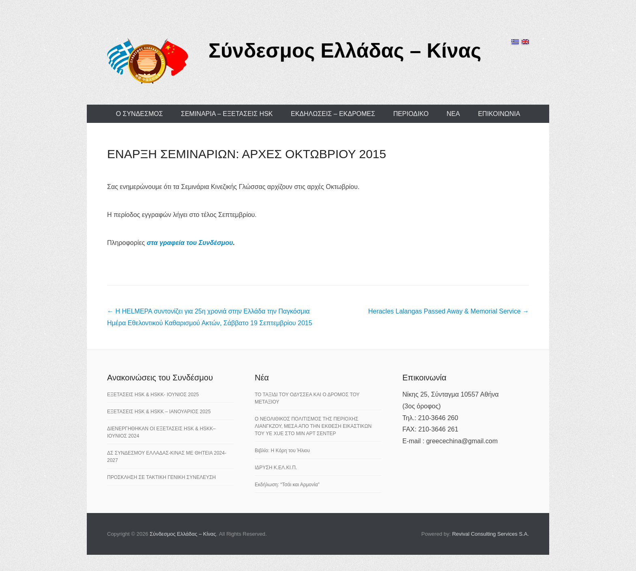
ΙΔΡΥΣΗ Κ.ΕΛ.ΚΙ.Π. (276, 467)
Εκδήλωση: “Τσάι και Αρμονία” (287, 484)
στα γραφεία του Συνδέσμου (190, 242)
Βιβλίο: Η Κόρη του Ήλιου (282, 450)
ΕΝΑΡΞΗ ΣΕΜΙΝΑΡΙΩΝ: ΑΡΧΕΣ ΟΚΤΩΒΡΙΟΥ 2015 (246, 154)
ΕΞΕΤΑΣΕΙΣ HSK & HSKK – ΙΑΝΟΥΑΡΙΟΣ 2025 (159, 411)
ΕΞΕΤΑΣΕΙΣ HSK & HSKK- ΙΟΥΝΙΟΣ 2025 (153, 394)
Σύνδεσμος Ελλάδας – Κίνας (344, 50)
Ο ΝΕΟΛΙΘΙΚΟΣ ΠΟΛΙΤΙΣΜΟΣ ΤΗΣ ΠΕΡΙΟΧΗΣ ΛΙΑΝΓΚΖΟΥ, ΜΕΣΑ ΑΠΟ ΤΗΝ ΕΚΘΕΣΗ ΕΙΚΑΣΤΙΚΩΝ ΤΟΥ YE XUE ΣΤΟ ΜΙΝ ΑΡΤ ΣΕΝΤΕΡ (313, 426)
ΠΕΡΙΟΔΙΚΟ (410, 113)
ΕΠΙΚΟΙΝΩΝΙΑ (499, 113)
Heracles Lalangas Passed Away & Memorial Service (448, 311)
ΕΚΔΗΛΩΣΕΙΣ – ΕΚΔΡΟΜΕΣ (333, 113)
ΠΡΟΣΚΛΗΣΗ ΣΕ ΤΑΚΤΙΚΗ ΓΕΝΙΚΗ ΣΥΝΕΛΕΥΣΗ (161, 477)
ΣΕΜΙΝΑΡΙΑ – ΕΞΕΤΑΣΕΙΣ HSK (227, 113)
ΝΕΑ (453, 113)
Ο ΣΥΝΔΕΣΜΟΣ (139, 113)
